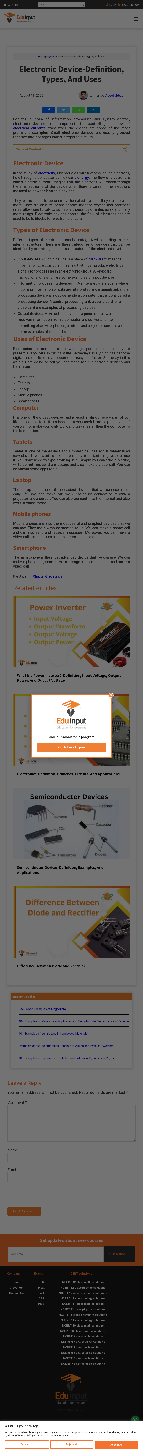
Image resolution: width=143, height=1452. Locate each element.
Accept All (117, 1444)
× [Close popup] (111, 695)
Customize (27, 1444)
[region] (71, 1436)
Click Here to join (71, 747)
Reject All (72, 1444)
